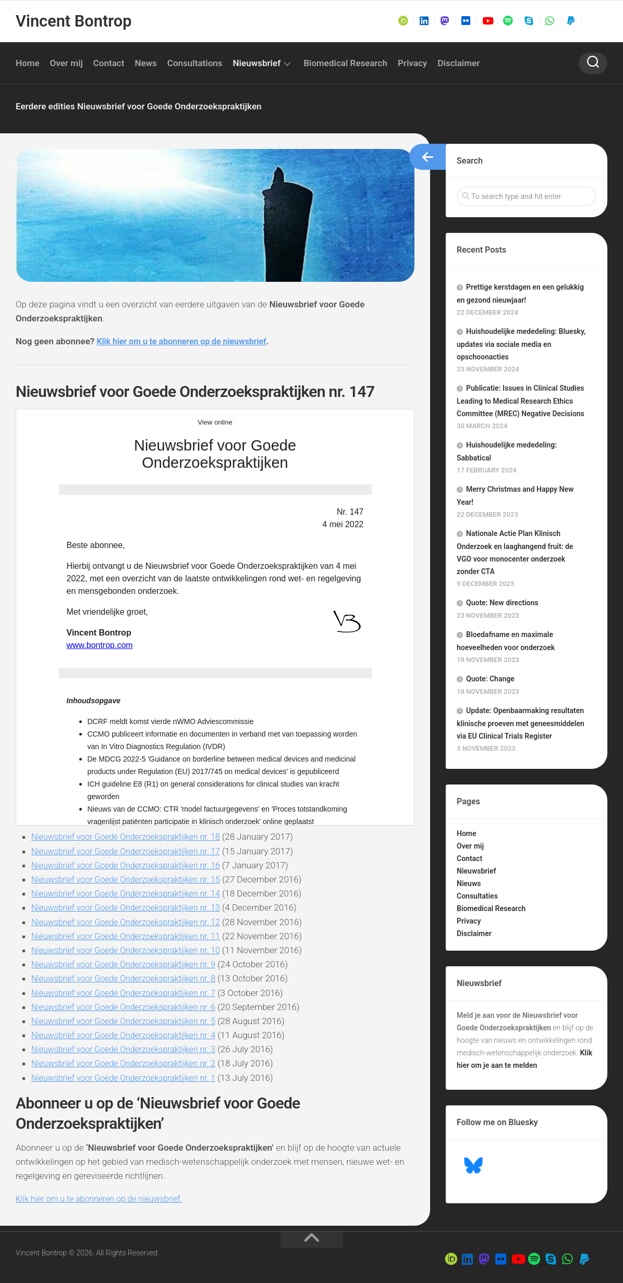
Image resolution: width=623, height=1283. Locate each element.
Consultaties (477, 896)
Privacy (412, 63)
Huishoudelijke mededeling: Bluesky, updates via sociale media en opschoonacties (521, 344)
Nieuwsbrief (257, 63)
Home (28, 63)
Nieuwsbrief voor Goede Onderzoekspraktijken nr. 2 (129, 1063)
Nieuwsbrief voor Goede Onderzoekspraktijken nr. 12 (132, 922)
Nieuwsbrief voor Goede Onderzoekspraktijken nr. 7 (129, 993)
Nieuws (469, 883)
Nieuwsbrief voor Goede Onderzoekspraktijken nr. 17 (132, 851)
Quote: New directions (502, 603)
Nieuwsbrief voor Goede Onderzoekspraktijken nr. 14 (132, 893)
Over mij (66, 63)
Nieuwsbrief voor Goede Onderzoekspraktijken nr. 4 (129, 1035)
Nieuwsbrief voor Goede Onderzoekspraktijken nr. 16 (132, 865)
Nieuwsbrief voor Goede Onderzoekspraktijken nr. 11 (132, 936)
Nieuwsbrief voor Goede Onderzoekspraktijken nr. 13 (132, 907)
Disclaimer (458, 63)
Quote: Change (490, 679)
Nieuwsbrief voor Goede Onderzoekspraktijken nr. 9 (129, 964)
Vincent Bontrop (72, 21)
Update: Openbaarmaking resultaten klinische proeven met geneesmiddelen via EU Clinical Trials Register (520, 723)
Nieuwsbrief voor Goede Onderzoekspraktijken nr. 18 (132, 836)
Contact (109, 63)
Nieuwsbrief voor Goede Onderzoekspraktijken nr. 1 (129, 1078)
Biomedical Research (345, 63)
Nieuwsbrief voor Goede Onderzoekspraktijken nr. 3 (129, 1049)
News (145, 63)
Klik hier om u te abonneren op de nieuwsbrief (187, 341)
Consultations (195, 63)
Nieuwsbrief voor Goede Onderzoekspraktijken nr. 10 (132, 950)
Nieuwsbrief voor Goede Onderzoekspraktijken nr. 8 (129, 978)
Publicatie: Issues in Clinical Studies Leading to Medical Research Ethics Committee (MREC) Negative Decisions (520, 401)
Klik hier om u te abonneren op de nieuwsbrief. (105, 1198)
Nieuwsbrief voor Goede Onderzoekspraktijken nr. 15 (132, 879)
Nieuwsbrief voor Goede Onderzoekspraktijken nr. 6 (129, 1007)
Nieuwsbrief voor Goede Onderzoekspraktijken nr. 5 (129, 1021)
